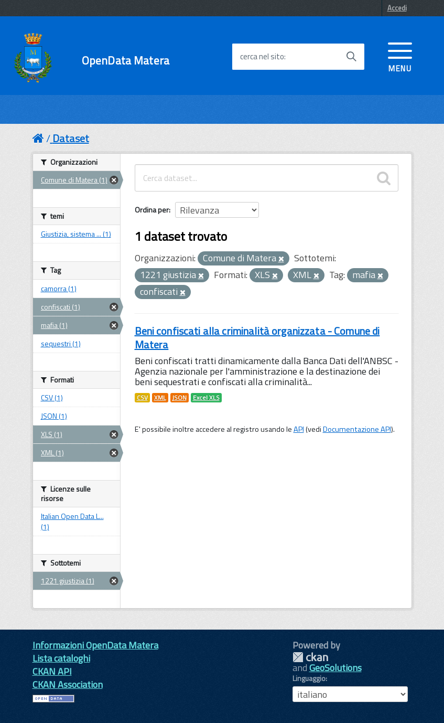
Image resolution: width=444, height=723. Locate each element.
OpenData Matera (125, 60)
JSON (179, 397)
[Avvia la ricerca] (351, 57)
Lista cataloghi (61, 658)
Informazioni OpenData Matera (95, 645)
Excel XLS (206, 397)
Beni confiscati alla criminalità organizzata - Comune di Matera (257, 338)
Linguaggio (309, 678)
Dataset (70, 138)
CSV (142, 397)
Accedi (397, 8)
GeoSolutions (335, 668)
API (299, 429)
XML (160, 397)
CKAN (310, 657)
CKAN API (52, 671)
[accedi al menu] (400, 56)
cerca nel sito (262, 56)
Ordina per (152, 209)
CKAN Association (68, 684)
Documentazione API (357, 429)
